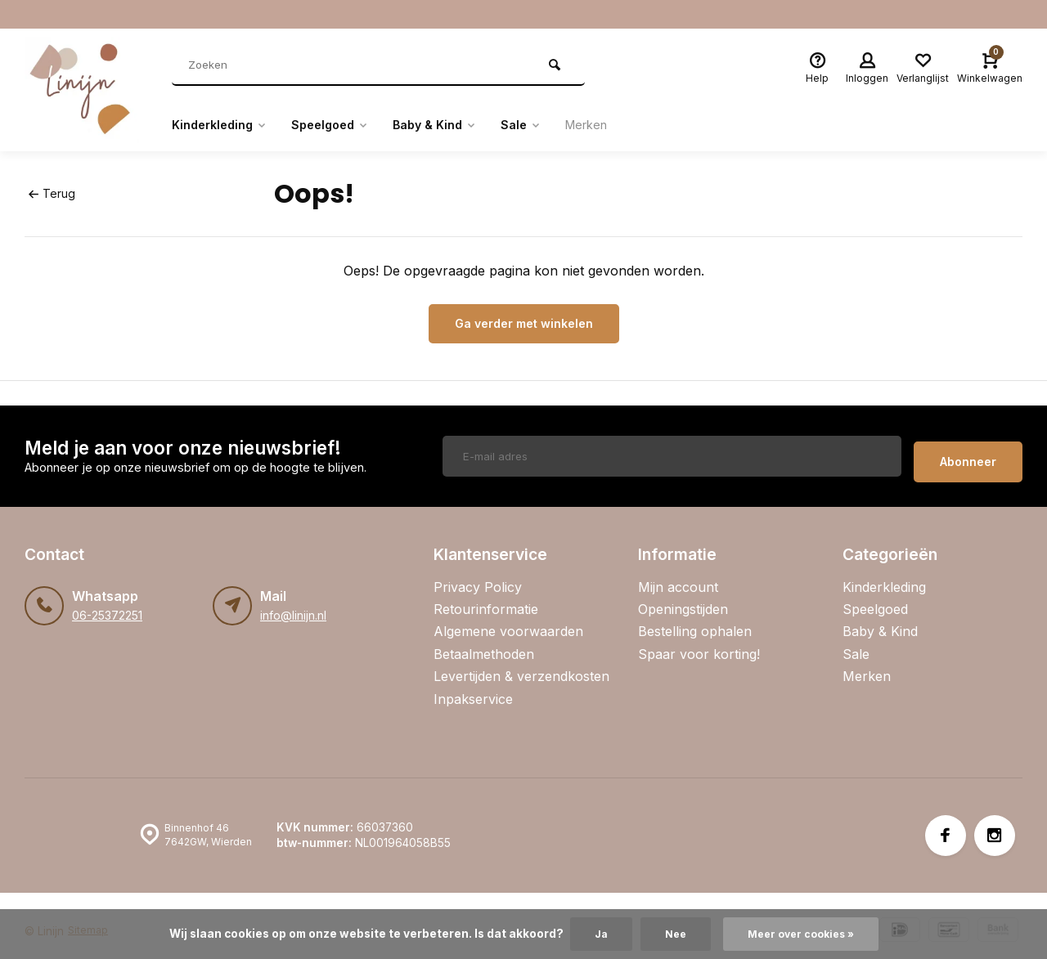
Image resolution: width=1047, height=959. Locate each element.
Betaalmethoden (484, 642)
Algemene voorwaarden (508, 620)
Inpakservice (473, 687)
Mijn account (678, 575)
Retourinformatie (486, 597)
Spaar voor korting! (699, 642)
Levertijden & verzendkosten (521, 665)
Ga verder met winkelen (524, 323)
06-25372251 (107, 604)
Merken (619, 125)
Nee (671, 933)
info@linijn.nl (293, 604)
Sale (548, 125)
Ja (594, 933)
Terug (51, 192)
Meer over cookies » (802, 933)
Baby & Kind (456, 125)
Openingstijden (683, 597)
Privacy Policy (478, 575)
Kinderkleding (224, 125)
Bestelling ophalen (695, 620)
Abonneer (968, 450)
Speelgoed (343, 125)
